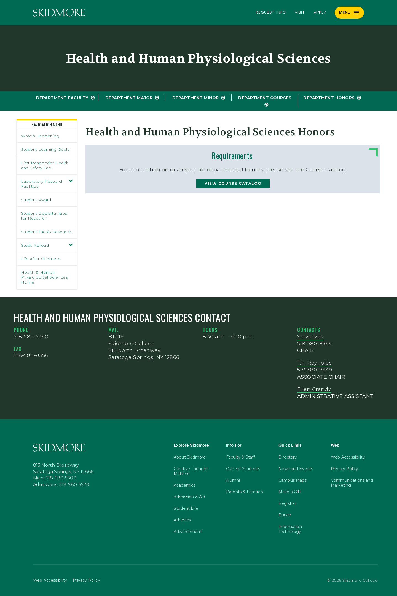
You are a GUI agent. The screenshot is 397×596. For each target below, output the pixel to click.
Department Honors (329, 97)
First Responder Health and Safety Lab (45, 165)
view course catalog (233, 183)
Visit (300, 12)
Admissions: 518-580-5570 (61, 484)
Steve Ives (310, 337)
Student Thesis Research (46, 231)
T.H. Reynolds (314, 363)
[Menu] (349, 13)
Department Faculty (62, 97)
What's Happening (40, 135)
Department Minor (195, 97)
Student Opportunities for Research (44, 216)
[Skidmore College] (59, 13)
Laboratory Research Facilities (47, 184)
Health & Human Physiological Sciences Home (44, 277)
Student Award (36, 199)
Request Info (271, 12)
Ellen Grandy (314, 389)
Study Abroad (47, 245)
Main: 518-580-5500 (54, 478)
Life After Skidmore (41, 258)
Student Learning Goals (45, 149)
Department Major (129, 97)
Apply (320, 12)
